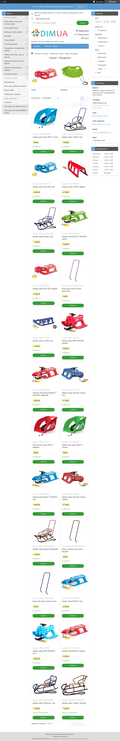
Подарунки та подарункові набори (14, 49)
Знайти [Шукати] (82, 23)
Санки (33, 90)
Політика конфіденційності (78, 739)
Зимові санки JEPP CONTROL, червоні (73, 342)
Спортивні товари (10, 74)
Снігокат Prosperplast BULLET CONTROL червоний (44, 394)
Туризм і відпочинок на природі (13, 68)
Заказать (81, 6)
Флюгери (7, 36)
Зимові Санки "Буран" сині (43, 236)
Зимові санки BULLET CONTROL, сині (45, 498)
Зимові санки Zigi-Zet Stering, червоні (73, 498)
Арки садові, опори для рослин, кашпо (13, 22)
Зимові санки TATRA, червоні (73, 187)
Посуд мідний (9, 40)
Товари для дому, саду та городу (14, 55)
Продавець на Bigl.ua (60, 736)
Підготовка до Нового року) (15, 106)
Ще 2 (99, 72)
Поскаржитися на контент (59, 739)
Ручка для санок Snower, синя (44, 601)
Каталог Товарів (10, 17)
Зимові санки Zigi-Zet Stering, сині (73, 394)
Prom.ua (71, 734)
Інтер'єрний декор (11, 28)
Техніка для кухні (10, 44)
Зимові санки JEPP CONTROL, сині (44, 652)
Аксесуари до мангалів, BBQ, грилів (15, 111)
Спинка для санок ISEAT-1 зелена (72, 446)
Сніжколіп (7, 102)
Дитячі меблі (9, 90)
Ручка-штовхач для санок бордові (72, 550)
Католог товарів (51, 46)
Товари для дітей (10, 78)
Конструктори (9, 82)
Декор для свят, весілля (13, 32)
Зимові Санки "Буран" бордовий (45, 549)
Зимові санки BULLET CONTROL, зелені (74, 237)
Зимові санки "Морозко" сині (44, 703)
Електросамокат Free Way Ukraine (14, 62)
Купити (44, 151)
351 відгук (99, 2)
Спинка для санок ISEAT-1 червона (43, 446)
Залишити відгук (83, 34)
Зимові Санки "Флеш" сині (72, 137)
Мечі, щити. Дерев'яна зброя (15, 86)
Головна (37, 46)
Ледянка (63, 90)
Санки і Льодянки (10, 98)
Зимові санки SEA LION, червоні (45, 288)
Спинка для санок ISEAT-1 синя (45, 137)
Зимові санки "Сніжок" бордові (74, 703)
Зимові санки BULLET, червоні (73, 651)
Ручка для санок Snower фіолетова (71, 289)
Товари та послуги (41, 53)
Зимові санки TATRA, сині (43, 341)
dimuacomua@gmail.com (102, 132)
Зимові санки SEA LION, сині (44, 187)
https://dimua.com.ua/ (100, 116)
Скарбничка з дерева (12, 94)
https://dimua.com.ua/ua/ (101, 124)
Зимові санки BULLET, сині (72, 601)
